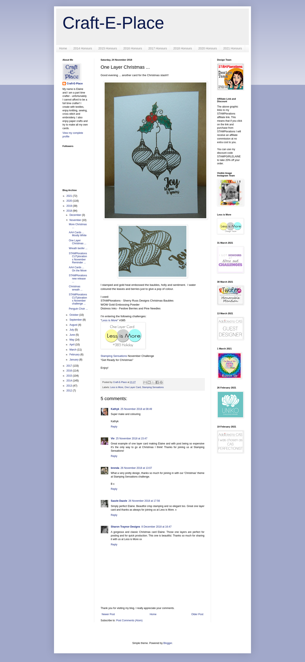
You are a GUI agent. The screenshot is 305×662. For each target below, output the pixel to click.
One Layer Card (133, 387)
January (74, 359)
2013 (70, 385)
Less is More (110, 320)
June (72, 334)
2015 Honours (107, 48)
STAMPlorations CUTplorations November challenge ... (78, 299)
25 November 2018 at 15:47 (131, 438)
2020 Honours (207, 48)
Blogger (167, 643)
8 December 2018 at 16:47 (156, 526)
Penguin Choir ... (78, 308)
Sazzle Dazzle (119, 500)
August (73, 324)
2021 (70, 195)
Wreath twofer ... (78, 248)
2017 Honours (157, 48)
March (73, 349)
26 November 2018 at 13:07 (136, 467)
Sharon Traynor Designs (125, 526)
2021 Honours (232, 48)
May (72, 339)
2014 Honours (82, 48)
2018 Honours (182, 48)
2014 (70, 380)
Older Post (197, 614)
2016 (70, 370)
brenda (115, 467)
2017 (70, 365)
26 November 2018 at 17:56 (144, 500)
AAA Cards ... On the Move (78, 269)
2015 (70, 375)
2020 (70, 200)
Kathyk (115, 409)
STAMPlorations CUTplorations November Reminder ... (78, 258)
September (76, 319)
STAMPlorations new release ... (78, 278)
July (72, 329)
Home (63, 48)
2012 (70, 390)
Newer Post (108, 614)
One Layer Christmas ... (77, 242)
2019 (70, 205)
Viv (113, 438)
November (75, 220)
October (74, 314)
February (74, 354)
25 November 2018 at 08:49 (136, 409)
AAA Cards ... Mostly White (78, 234)
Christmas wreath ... (75, 288)
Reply (114, 426)
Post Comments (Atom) (129, 620)
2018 (70, 210)
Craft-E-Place (113, 22)
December (75, 215)
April (72, 344)
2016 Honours (132, 48)
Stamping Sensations (114, 356)
